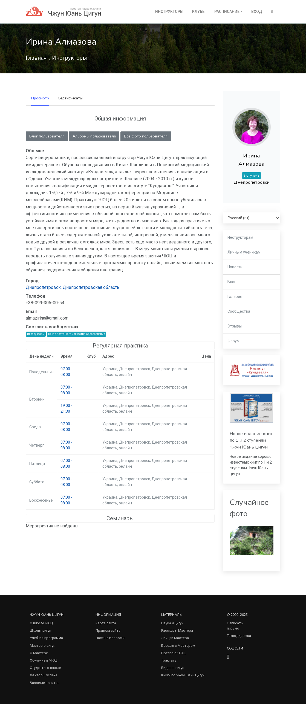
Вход (256, 11)
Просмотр (40, 98)
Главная (36, 57)
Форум (233, 341)
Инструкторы (169, 11)
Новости (235, 267)
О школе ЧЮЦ (41, 623)
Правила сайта (108, 630)
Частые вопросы (110, 638)
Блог (231, 282)
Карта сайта (106, 623)
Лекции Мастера (175, 638)
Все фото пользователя (146, 136)
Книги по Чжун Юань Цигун (182, 675)
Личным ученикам (244, 252)
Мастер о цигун (42, 645)
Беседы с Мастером (178, 645)
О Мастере (39, 653)
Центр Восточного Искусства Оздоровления (76, 333)
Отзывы (234, 326)
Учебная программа (46, 638)
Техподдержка (239, 636)
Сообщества (238, 311)
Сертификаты (70, 98)
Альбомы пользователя (94, 136)
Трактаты (169, 660)
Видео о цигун (172, 668)
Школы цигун (40, 630)
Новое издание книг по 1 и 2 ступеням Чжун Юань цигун (251, 440)
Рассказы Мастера (177, 630)
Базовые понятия (44, 683)
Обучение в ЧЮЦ (43, 660)
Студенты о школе (45, 668)
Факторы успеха (43, 675)
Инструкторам (240, 237)
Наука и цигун (172, 623)
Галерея (234, 296)
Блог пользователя (46, 136)
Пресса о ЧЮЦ (173, 653)
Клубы (199, 11)
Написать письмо (235, 625)
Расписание (226, 11)
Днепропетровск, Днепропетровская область (72, 287)
